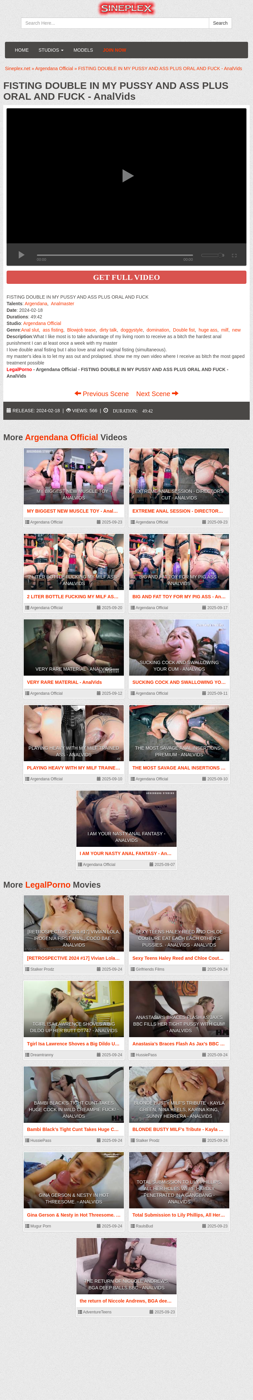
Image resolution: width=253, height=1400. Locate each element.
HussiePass (144, 1055)
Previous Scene (102, 393)
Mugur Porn (38, 1226)
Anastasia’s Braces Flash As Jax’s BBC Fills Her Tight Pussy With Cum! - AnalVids (179, 1024)
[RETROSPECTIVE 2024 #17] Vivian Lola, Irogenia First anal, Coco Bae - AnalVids (73, 938)
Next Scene (157, 393)
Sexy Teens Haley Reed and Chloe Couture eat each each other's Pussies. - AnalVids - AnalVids (179, 938)
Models (83, 50)
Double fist (184, 330)
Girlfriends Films (147, 969)
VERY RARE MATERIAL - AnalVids (74, 669)
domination (158, 330)
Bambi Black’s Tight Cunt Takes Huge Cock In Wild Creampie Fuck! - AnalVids (74, 1109)
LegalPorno (48, 884)
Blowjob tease (81, 330)
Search (220, 23)
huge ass (208, 330)
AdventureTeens (94, 1312)
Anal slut (30, 330)
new (236, 330)
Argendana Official (42, 323)
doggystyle (132, 330)
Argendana (36, 303)
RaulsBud (142, 1226)
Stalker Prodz (39, 969)
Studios (51, 50)
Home (22, 50)
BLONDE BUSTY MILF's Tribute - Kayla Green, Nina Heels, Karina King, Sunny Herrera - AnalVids (179, 1109)
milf (224, 330)
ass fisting (53, 330)
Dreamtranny (39, 1055)
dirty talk (108, 330)
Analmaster (62, 303)
